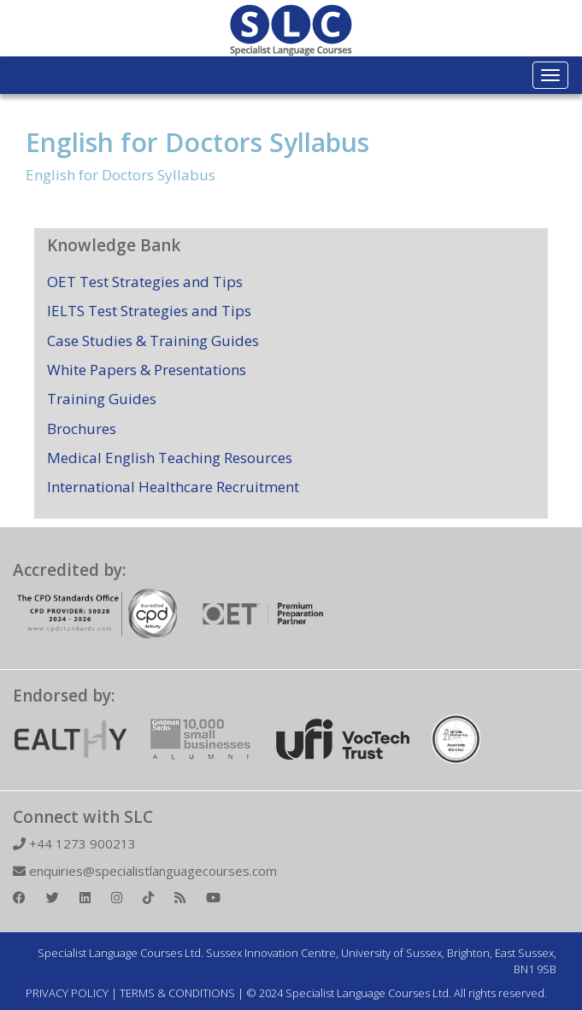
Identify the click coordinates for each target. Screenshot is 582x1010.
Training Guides (101, 398)
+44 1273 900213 (74, 843)
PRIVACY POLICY (67, 993)
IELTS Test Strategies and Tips (149, 310)
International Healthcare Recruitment (173, 486)
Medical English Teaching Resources (169, 457)
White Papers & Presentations (146, 369)
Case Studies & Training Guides (153, 340)
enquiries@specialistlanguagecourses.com (145, 870)
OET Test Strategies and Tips (145, 281)
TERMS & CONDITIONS (177, 993)
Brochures (81, 428)
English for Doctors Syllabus (197, 142)
